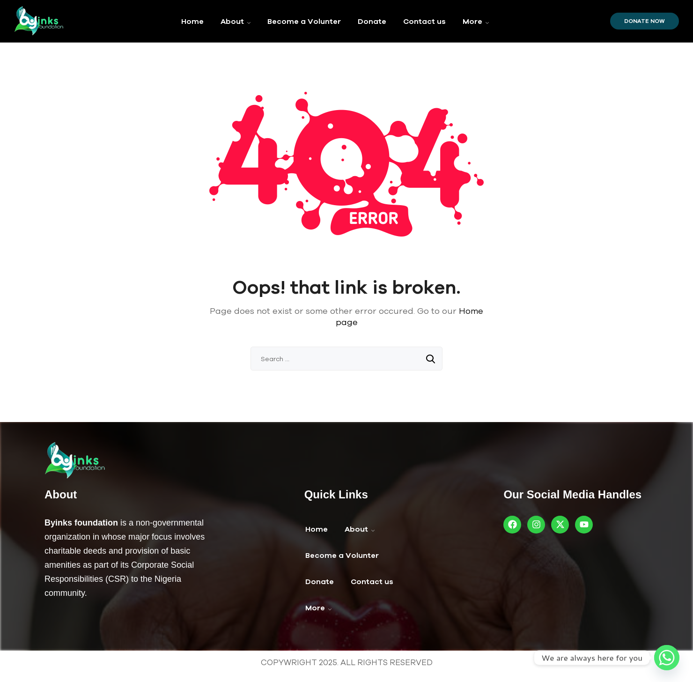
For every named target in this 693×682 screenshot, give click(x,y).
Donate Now (644, 21)
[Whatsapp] (666, 657)
